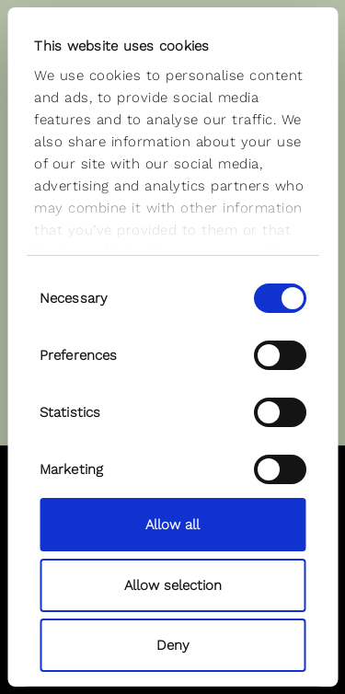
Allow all (172, 524)
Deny (173, 645)
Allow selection (173, 585)
